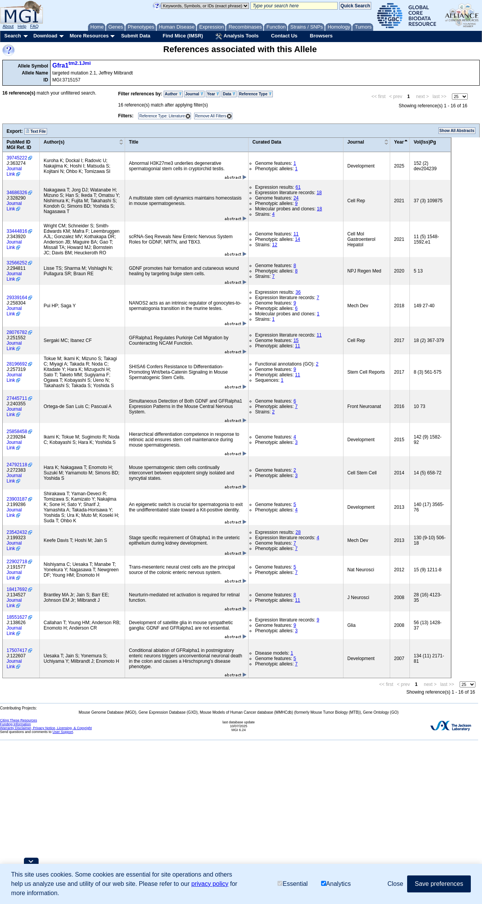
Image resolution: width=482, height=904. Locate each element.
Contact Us (284, 36)
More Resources (88, 36)
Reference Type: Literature (162, 116)
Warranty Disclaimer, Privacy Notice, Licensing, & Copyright (46, 728)
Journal (194, 94)
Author (173, 94)
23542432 (17, 532)
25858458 (17, 431)
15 (295, 340)
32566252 (17, 263)
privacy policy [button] (209, 883)
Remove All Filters (211, 116)
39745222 (17, 158)
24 (295, 198)
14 (297, 239)
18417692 (17, 589)
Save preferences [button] (439, 883)
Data (229, 94)
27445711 (17, 398)
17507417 (17, 650)
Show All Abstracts (457, 131)
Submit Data (136, 36)
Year (213, 94)
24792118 (17, 464)
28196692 (17, 364)
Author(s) (54, 142)
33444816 (17, 231)
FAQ (34, 26)
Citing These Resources (18, 720)
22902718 (17, 561)
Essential (292, 883)
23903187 (17, 499)
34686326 (17, 192)
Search (12, 36)
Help (21, 26)
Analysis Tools (237, 36)
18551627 (17, 617)
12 (274, 244)
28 (298, 532)
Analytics (336, 883)
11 (295, 234)
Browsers (321, 36)
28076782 (17, 332)
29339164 (17, 297)
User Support (62, 732)
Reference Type (255, 94)
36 (298, 292)
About (8, 26)
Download (45, 36)
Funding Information (15, 724)
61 (298, 187)
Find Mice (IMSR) (182, 36)
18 (318, 192)
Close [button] (395, 883)
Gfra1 (71, 65)
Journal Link (14, 171)
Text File (35, 131)
